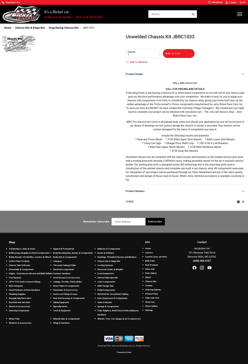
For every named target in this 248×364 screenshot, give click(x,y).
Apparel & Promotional (63, 249)
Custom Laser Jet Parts (156, 257)
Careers (149, 253)
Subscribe (155, 221)
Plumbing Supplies (17, 294)
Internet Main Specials (107, 278)
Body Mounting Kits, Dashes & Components (73, 253)
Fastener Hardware (62, 273)
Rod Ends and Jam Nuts (19, 302)
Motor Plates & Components (66, 286)
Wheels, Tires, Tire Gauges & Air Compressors (119, 319)
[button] (11, 2)
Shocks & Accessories (19, 306)
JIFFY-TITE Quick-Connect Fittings (24, 282)
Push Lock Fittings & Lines (65, 294)
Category (57, 261)
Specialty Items (60, 306)
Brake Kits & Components (65, 257)
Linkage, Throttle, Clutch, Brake (67, 282)
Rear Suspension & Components (112, 298)
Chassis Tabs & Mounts (19, 265)
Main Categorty (16, 286)
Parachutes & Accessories (65, 290)
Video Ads (150, 269)
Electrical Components (63, 269)
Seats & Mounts (104, 302)
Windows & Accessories (20, 323)
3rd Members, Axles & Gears (22, 249)
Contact (148, 286)
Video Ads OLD (152, 298)
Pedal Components (106, 290)
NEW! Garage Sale (105, 286)
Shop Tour (150, 302)
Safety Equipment (61, 302)
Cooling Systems (105, 265)
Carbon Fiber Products (19, 261)
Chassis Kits (150, 281)
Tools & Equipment (61, 311)
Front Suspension (105, 273)
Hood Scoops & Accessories (66, 278)
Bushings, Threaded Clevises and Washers (116, 257)
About (148, 277)
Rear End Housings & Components (69, 298)
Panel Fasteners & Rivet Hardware (24, 290)
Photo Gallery (151, 306)
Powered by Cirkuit (124, 352)
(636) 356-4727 (202, 260)
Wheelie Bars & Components (66, 319)
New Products (151, 265)
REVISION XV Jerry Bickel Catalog (112, 294)
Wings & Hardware (61, 323)
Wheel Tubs (14, 319)
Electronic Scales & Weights (110, 269)
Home (148, 248)
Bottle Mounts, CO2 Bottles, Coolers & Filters (30, 257)
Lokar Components (106, 282)
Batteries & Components (108, 249)
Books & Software (105, 253)
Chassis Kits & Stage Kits (108, 261)
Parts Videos (151, 273)
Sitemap (149, 310)
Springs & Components (108, 306)
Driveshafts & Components (21, 269)
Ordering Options (153, 290)
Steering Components (19, 311)
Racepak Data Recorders (20, 298)
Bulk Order (150, 261)
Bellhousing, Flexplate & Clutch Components (29, 253)
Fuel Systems (15, 278)
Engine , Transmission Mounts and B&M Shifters (31, 273)
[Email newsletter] (129, 221)
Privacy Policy (151, 294)
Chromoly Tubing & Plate (64, 265)
